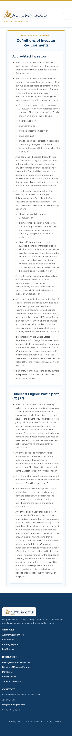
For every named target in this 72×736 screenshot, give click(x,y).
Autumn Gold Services (13, 635)
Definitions (7, 672)
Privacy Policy (9, 677)
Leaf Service (8, 649)
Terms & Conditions (11, 681)
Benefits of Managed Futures (16, 667)
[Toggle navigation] (66, 16)
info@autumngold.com (13, 705)
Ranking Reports (10, 644)
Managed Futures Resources (16, 662)
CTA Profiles (8, 640)
